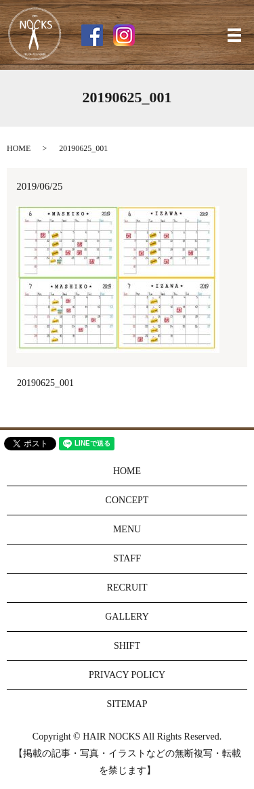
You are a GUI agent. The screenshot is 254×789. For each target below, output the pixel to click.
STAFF (127, 558)
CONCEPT (127, 500)
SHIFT (127, 646)
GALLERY (127, 617)
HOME (18, 148)
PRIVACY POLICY (127, 675)
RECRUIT (127, 587)
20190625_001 (45, 383)
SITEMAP (127, 704)
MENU (127, 529)
